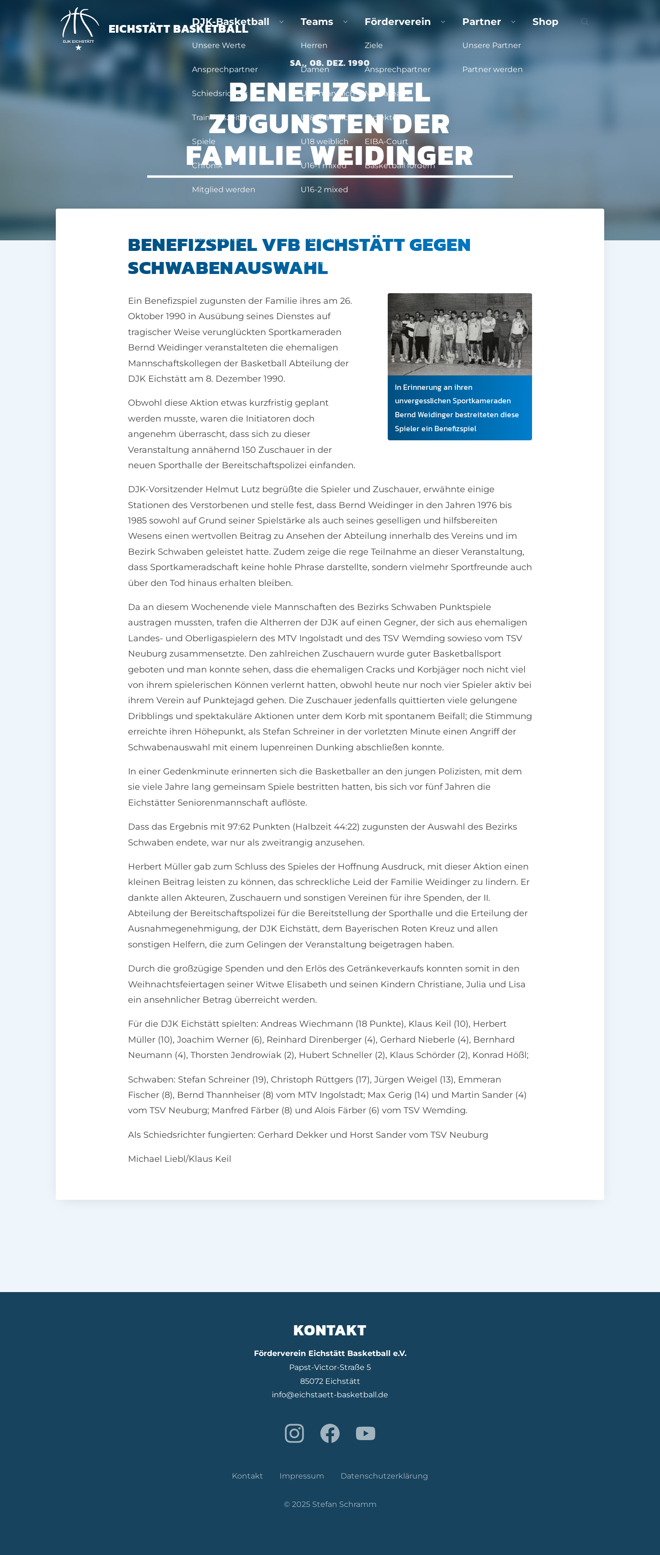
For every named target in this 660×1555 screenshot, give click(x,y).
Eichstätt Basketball (155, 28)
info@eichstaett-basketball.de (330, 1394)
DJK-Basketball (345, 29)
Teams (406, 29)
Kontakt (247, 1475)
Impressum (301, 1475)
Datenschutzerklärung (384, 1475)
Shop (564, 29)
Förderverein (463, 29)
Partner (522, 29)
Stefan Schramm (344, 1504)
